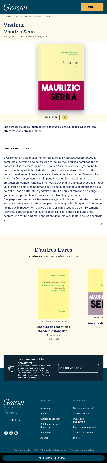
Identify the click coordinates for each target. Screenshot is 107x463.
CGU (36, 450)
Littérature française (34, 17)
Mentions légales (22, 450)
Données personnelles (82, 450)
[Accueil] (16, 7)
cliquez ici (35, 377)
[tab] (12, 148)
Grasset (19, 17)
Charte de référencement (54, 450)
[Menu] (92, 7)
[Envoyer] (95, 368)
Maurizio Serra (19, 32)
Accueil (9, 17)
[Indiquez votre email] (74, 368)
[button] (34, 36)
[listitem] (6, 433)
